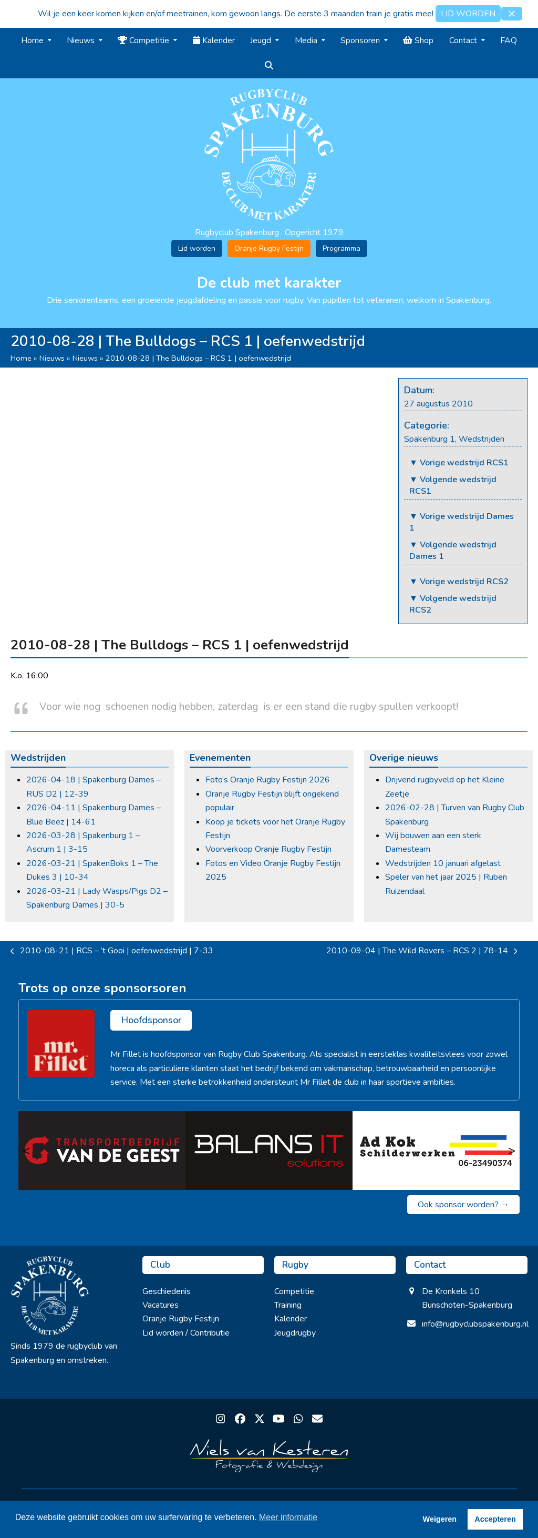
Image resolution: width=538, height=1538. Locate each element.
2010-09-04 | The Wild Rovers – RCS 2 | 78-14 (422, 951)
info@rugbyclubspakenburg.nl (475, 1324)
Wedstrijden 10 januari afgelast (443, 863)
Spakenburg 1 (429, 439)
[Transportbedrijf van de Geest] (101, 1150)
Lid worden (196, 248)
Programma (341, 248)
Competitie (294, 1291)
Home (21, 358)
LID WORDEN (468, 13)
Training (288, 1305)
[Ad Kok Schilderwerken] (436, 1150)
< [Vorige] (26, 1150)
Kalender (290, 1319)
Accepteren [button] (494, 1519)
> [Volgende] (511, 1150)
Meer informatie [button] (288, 1517)
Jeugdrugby (295, 1333)
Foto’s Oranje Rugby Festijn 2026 (267, 780)
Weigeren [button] (440, 1519)
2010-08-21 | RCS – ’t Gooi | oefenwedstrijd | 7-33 (112, 951)
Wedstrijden (481, 439)
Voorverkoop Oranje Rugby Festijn (268, 849)
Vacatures (160, 1305)
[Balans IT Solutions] (269, 1150)
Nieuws (52, 358)
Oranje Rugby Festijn (269, 248)
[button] (511, 14)
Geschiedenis (166, 1291)
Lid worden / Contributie (186, 1333)
